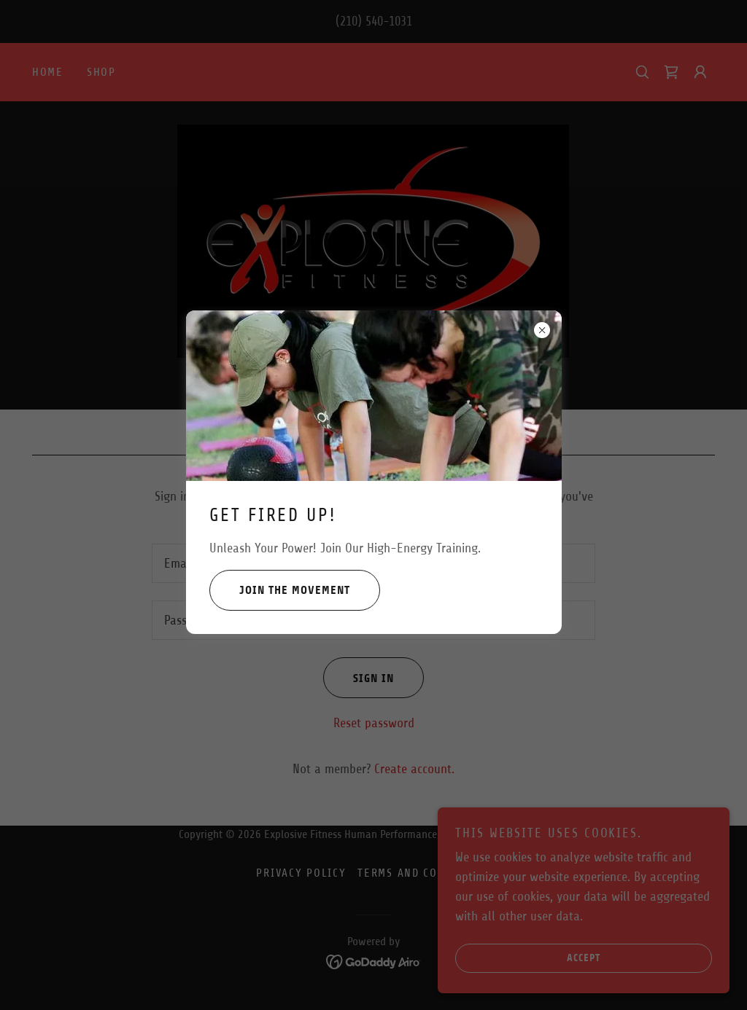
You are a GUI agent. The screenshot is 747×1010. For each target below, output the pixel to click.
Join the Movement (279, 590)
